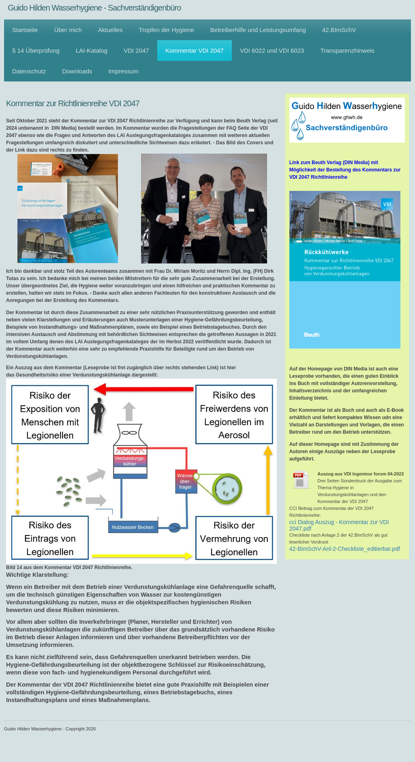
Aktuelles (110, 29)
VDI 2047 (136, 50)
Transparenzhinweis (347, 50)
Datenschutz (29, 71)
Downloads (77, 71)
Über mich (67, 29)
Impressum (124, 71)
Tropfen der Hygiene (166, 29)
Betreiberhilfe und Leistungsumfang (258, 29)
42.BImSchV (339, 29)
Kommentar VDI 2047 (194, 50)
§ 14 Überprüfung (36, 50)
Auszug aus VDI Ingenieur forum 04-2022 (360, 473)
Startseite (25, 29)
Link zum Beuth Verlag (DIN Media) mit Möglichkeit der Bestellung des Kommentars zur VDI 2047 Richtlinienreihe (345, 170)
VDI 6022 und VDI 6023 (272, 50)
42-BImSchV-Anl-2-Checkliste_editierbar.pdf (344, 549)
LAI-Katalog (91, 50)
